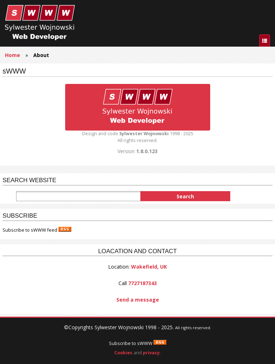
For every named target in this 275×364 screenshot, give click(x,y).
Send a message (137, 299)
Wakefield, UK (149, 266)
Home (12, 55)
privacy (151, 353)
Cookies (123, 353)
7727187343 (142, 283)
